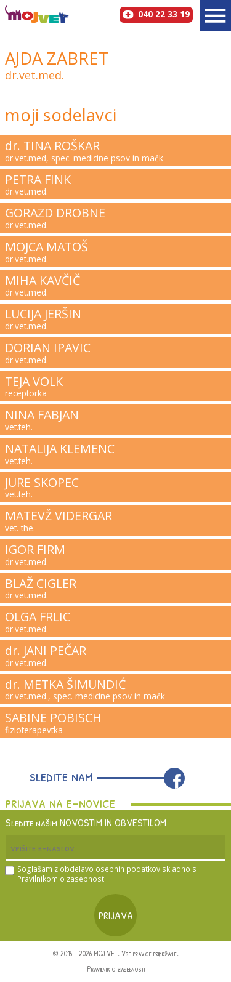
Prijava (116, 915)
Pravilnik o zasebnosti (116, 969)
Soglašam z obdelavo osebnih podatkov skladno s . (107, 874)
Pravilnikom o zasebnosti (61, 879)
